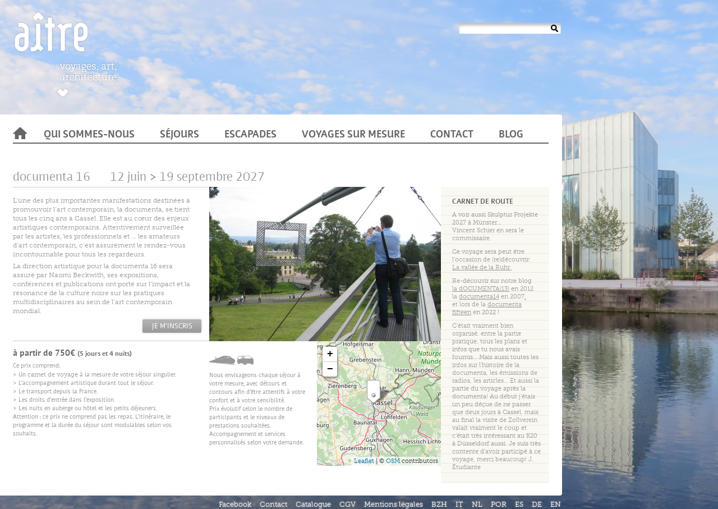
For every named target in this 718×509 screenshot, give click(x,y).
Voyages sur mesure (353, 135)
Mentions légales (393, 504)
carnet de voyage (52, 374)
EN (555, 504)
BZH (439, 504)
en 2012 (492, 288)
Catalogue (313, 504)
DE (537, 504)
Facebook (235, 504)
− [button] (330, 369)
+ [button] (330, 354)
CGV (347, 504)
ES (519, 504)
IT (459, 504)
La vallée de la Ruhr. (482, 267)
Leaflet (364, 461)
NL (477, 504)
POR (499, 504)
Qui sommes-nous (89, 135)
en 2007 (492, 296)
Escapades (250, 135)
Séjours (179, 135)
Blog (511, 135)
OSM (393, 461)
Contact (451, 135)
